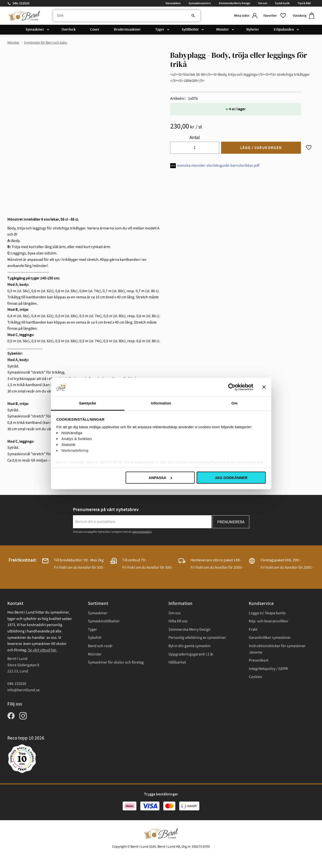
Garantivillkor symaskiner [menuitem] (270, 637)
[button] (274, 16)
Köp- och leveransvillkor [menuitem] (268, 621)
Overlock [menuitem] (68, 29)
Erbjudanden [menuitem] (284, 29)
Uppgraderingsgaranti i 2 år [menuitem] (191, 654)
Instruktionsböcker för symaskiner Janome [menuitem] (277, 649)
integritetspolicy (142, 532)
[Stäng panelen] (264, 387)
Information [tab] (161, 403)
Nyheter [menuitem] (252, 29)
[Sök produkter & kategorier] (125, 16)
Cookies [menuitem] (255, 676)
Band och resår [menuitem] (100, 646)
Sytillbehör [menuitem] (190, 29)
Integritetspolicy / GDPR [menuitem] (268, 668)
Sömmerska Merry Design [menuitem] (234, 3)
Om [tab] (234, 403)
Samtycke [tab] (87, 403)
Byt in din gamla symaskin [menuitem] (189, 646)
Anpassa (160, 478)
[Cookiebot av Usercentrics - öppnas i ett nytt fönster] (231, 387)
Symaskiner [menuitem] (34, 29)
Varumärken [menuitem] (173, 3)
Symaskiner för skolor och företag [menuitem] (116, 662)
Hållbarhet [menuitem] (177, 662)
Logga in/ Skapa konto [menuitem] (267, 613)
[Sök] (190, 16)
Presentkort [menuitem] (258, 660)
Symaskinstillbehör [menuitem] (104, 621)
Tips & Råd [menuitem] (304, 3)
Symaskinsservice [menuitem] (200, 3)
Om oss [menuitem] (262, 3)
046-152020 (21, 3)
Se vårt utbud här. (42, 650)
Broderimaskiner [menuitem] (127, 29)
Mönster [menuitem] (222, 29)
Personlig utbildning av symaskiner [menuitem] (197, 637)
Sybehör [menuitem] (95, 637)
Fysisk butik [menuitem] (282, 3)
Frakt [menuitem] (253, 629)
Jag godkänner (231, 478)
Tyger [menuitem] (159, 29)
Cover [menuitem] (94, 29)
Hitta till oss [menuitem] (178, 621)
